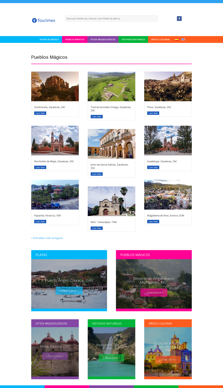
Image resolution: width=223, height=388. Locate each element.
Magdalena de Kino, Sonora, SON (165, 215)
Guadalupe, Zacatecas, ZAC (162, 161)
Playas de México (49, 39)
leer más (40, 113)
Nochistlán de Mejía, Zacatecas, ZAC (54, 161)
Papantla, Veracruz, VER (47, 215)
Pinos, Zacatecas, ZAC (159, 107)
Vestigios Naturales (133, 39)
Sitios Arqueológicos (103, 39)
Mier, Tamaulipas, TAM (104, 222)
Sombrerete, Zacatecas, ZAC (49, 107)
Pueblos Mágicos (74, 39)
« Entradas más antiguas (47, 238)
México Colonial (160, 39)
